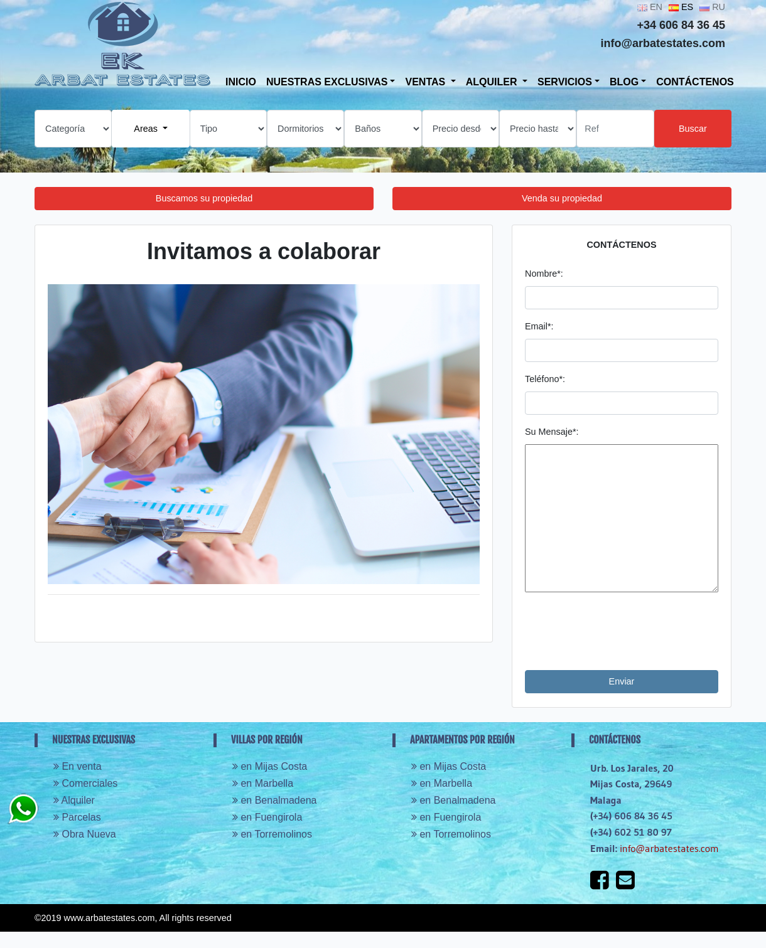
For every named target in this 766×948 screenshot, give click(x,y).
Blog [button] (624, 82)
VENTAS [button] (426, 82)
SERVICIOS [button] (564, 82)
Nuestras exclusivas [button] (327, 82)
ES (681, 7)
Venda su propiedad (562, 198)
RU (712, 7)
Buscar (693, 129)
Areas (147, 129)
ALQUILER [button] (493, 82)
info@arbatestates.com (669, 848)
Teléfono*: (545, 379)
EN (649, 7)
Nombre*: (544, 274)
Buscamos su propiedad (204, 198)
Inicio (240, 82)
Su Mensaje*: (552, 432)
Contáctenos (695, 82)
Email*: (539, 326)
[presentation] (620, 631)
